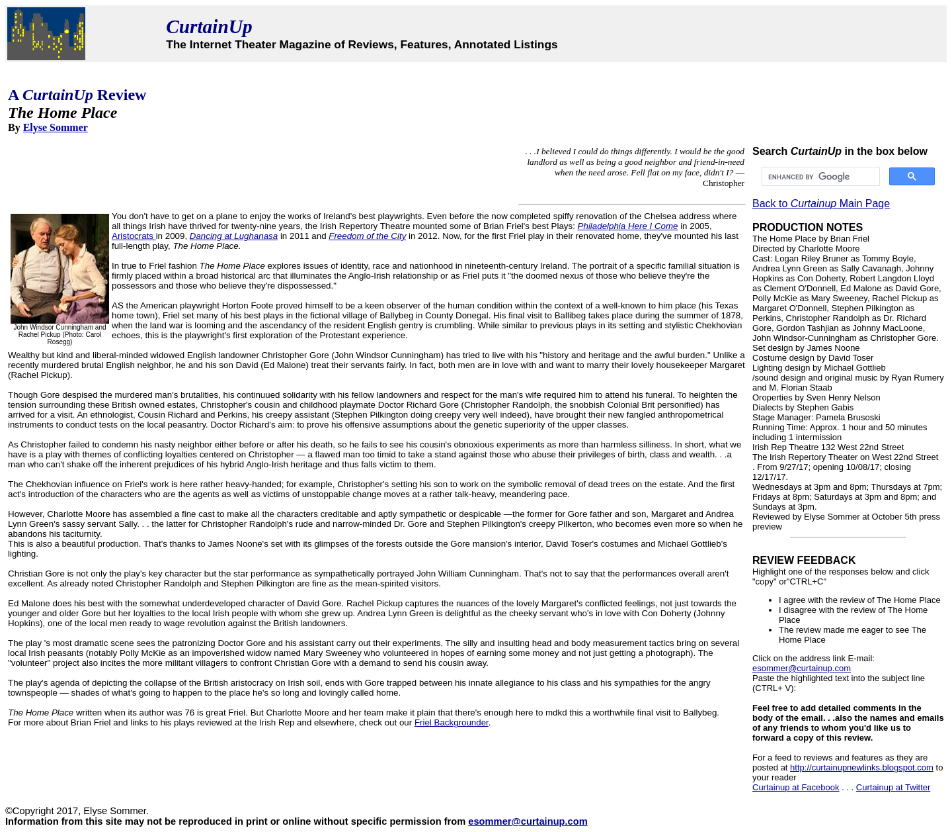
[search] (819, 177)
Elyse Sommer (55, 127)
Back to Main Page (821, 203)
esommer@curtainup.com (801, 668)
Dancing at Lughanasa (234, 236)
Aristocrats (134, 236)
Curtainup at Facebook (796, 787)
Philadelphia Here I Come (628, 226)
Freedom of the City (367, 236)
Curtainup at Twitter (893, 787)
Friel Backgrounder (452, 722)
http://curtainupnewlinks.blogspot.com (861, 767)
